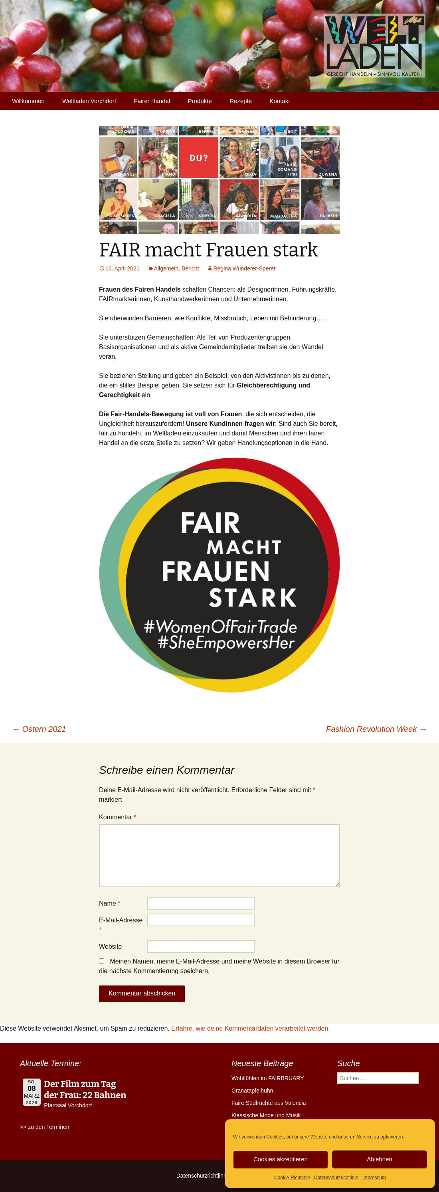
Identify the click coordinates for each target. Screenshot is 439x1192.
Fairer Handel (152, 100)
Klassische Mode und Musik (266, 1115)
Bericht (190, 268)
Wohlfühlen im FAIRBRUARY (267, 1078)
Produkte (200, 100)
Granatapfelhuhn (252, 1090)
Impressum (374, 1177)
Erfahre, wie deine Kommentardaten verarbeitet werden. (250, 1028)
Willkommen (28, 100)
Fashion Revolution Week (376, 729)
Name (109, 903)
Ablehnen (379, 1159)
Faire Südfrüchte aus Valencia (268, 1103)
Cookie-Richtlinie (292, 1177)
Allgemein (166, 268)
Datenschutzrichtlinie (336, 1177)
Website (110, 946)
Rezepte (240, 100)
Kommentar (117, 817)
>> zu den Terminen (44, 1127)
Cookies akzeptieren (280, 1159)
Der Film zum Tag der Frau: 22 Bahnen (85, 1090)
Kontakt (280, 100)
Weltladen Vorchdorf (89, 100)
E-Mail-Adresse (120, 925)
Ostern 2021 (39, 729)
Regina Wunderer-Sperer (244, 268)
